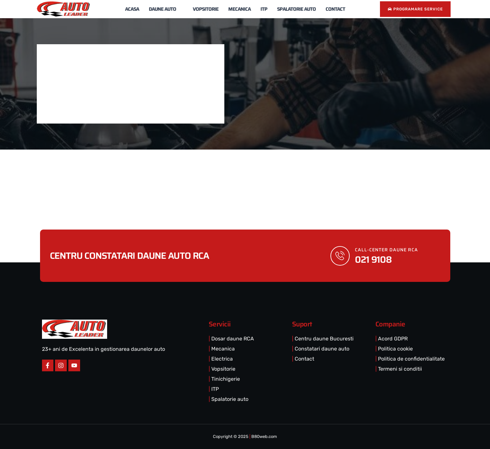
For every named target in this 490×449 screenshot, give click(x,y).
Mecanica (239, 9)
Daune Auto (166, 9)
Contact (335, 9)
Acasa (132, 9)
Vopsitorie (205, 9)
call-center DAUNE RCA (386, 249)
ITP (263, 9)
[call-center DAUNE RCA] (340, 256)
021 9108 (373, 259)
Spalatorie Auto (296, 9)
